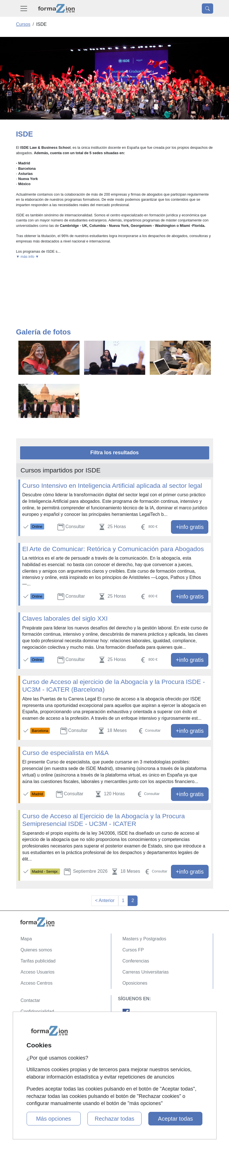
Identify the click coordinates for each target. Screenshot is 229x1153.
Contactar (30, 1000)
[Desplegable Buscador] (207, 8)
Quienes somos (36, 949)
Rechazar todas (114, 1119)
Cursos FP (133, 949)
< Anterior (105, 900)
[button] (114, 256)
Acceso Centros (37, 983)
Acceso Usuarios (38, 972)
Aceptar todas (175, 1119)
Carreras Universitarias (146, 972)
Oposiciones (135, 983)
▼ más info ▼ (27, 256)
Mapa (26, 938)
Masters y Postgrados (144, 938)
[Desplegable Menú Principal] (23, 8)
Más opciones (53, 1119)
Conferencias (136, 961)
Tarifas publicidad (38, 961)
